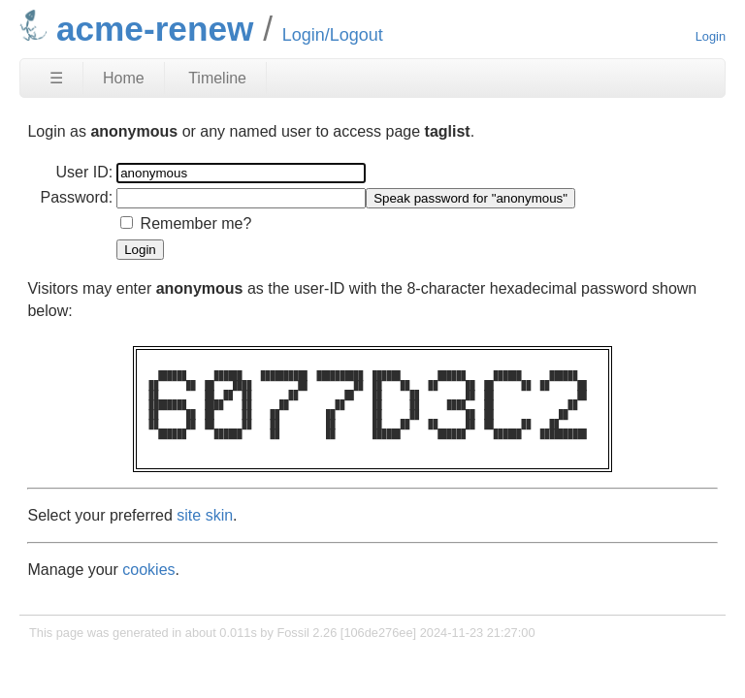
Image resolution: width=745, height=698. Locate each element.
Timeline (217, 78)
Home (124, 78)
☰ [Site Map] (56, 78)
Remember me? (196, 223)
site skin (205, 515)
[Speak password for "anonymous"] (470, 198)
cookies (148, 569)
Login (711, 36)
